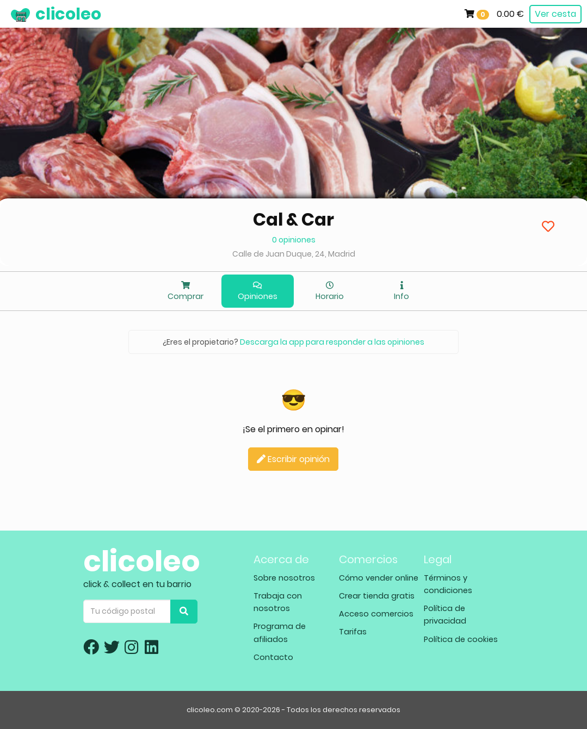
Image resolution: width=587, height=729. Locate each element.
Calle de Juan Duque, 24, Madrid (293, 253)
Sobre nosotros (284, 577)
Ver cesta (555, 14)
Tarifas (353, 631)
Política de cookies (461, 639)
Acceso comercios (376, 613)
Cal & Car (293, 219)
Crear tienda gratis (377, 595)
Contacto (273, 657)
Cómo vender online (378, 577)
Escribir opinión (293, 459)
